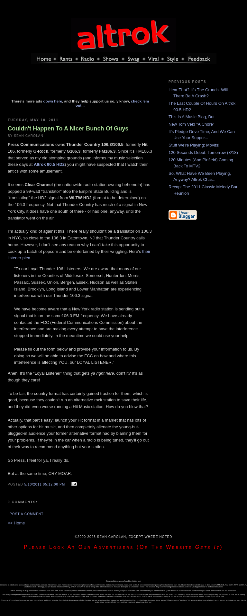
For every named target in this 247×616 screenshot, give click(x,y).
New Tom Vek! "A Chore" (192, 124)
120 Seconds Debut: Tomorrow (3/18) (203, 152)
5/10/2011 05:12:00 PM (44, 484)
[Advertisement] (80, 84)
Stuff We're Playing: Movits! (194, 145)
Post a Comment (26, 514)
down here (52, 101)
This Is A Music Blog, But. (192, 116)
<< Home (16, 523)
